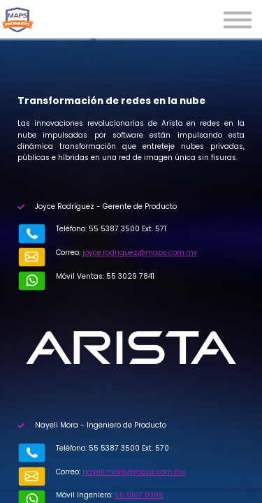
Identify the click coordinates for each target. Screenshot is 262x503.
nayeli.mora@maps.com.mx (133, 472)
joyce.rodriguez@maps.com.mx (139, 252)
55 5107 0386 (139, 495)
